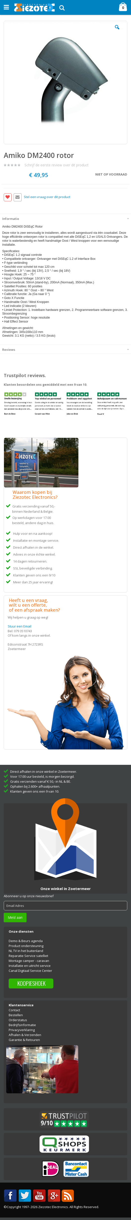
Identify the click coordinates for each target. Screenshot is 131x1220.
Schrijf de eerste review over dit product (57, 165)
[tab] (65, 218)
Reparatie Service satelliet (28, 955)
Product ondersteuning (26, 946)
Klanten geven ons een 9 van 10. (34, 791)
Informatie (10, 218)
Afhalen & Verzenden (25, 1035)
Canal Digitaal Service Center (30, 970)
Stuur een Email (19, 626)
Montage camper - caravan (29, 960)
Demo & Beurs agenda (26, 941)
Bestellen (16, 1015)
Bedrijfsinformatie (22, 1025)
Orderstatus (18, 1020)
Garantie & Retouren (24, 1040)
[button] (117, 31)
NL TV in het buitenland (26, 951)
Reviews (8, 349)
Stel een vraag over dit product (47, 197)
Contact (14, 1010)
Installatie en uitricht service (30, 965)
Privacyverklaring (22, 1030)
